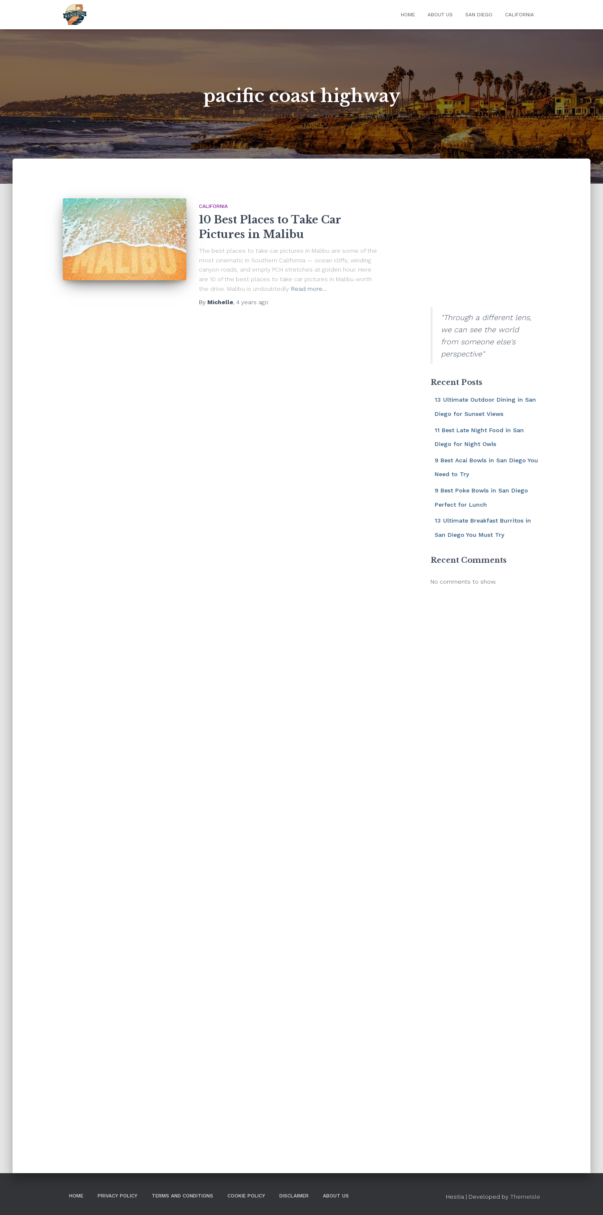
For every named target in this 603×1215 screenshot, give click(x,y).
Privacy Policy (117, 1196)
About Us (440, 15)
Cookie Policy (246, 1196)
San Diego (478, 15)
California (519, 15)
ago (252, 302)
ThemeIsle (525, 1196)
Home (408, 15)
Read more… (309, 288)
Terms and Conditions (182, 1196)
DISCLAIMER (294, 1196)
